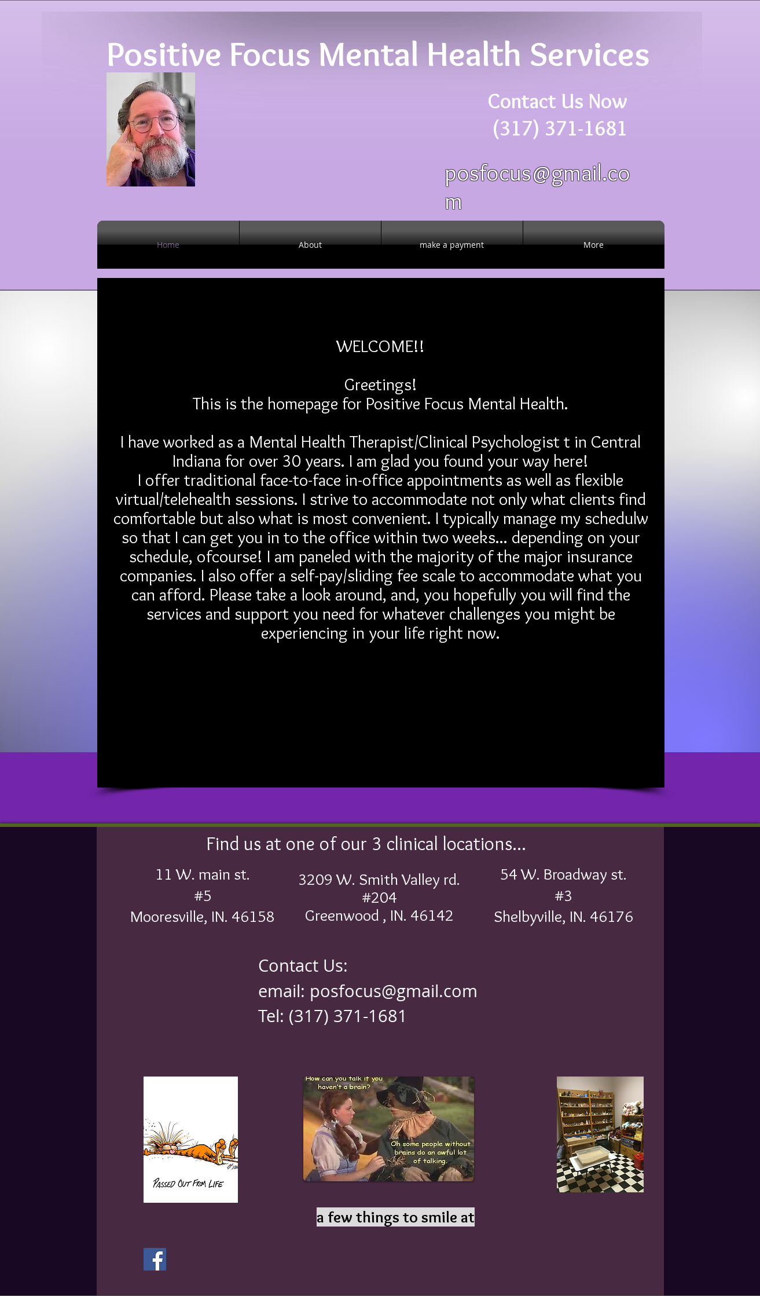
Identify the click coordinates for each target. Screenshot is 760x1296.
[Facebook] (155, 1259)
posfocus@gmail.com (394, 991)
